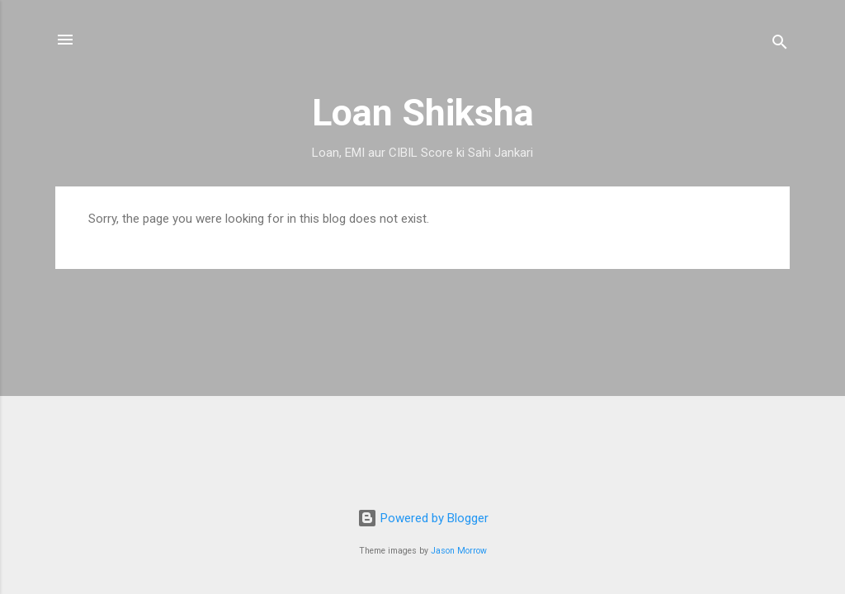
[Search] (780, 45)
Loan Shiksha (423, 112)
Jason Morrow (459, 550)
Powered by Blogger (423, 518)
